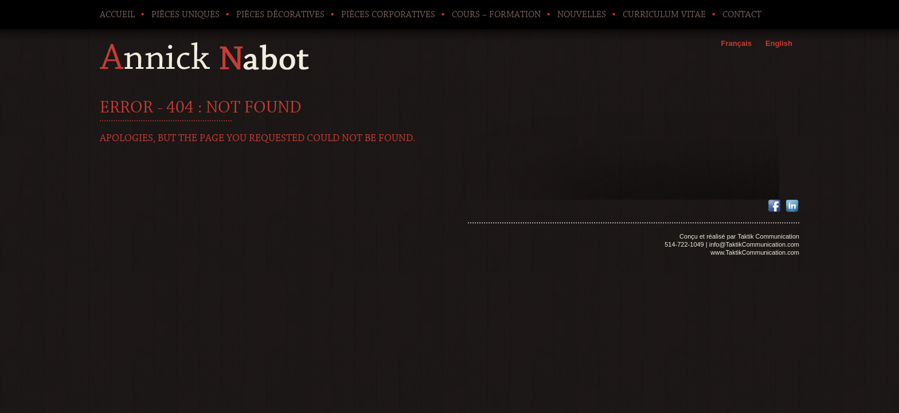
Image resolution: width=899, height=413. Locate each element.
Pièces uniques (185, 14)
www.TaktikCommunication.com (754, 252)
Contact (741, 14)
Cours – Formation (496, 14)
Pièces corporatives (388, 14)
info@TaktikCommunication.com (754, 244)
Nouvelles (581, 14)
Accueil (117, 14)
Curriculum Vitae (664, 14)
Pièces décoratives (280, 14)
